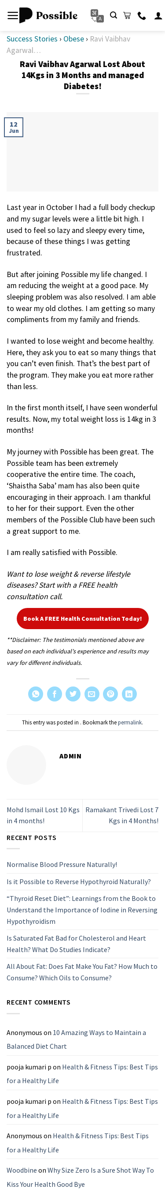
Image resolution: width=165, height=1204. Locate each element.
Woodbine (22, 1170)
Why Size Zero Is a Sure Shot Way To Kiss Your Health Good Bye (80, 1177)
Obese (73, 39)
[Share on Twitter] (73, 693)
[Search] (113, 15)
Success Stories (32, 39)
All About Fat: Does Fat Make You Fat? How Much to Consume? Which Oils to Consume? (82, 972)
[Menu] (13, 15)
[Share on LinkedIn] (129, 693)
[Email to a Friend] (91, 693)
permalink (130, 722)
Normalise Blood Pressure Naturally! (62, 864)
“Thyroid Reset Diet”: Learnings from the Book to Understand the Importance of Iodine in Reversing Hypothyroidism (82, 910)
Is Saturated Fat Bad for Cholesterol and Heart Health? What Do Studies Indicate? (76, 944)
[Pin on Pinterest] (110, 693)
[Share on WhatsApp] (35, 693)
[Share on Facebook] (54, 693)
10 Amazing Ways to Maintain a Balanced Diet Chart (76, 1039)
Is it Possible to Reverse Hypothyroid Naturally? (79, 881)
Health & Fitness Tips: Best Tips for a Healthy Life (82, 1073)
